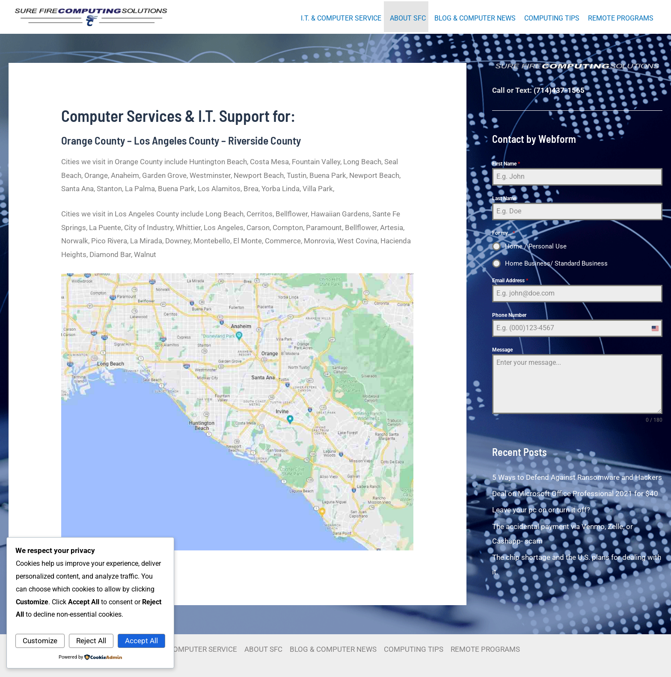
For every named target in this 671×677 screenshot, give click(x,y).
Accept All (141, 640)
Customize (40, 640)
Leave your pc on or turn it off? (541, 510)
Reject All (91, 640)
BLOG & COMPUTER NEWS (475, 18)
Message (502, 350)
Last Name (504, 198)
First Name (506, 164)
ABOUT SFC (408, 18)
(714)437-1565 (559, 90)
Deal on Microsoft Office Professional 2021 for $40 (575, 493)
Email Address (510, 281)
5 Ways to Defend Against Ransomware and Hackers (577, 477)
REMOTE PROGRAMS (620, 18)
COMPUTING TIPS (551, 18)
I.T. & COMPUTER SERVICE (341, 18)
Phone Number (509, 315)
